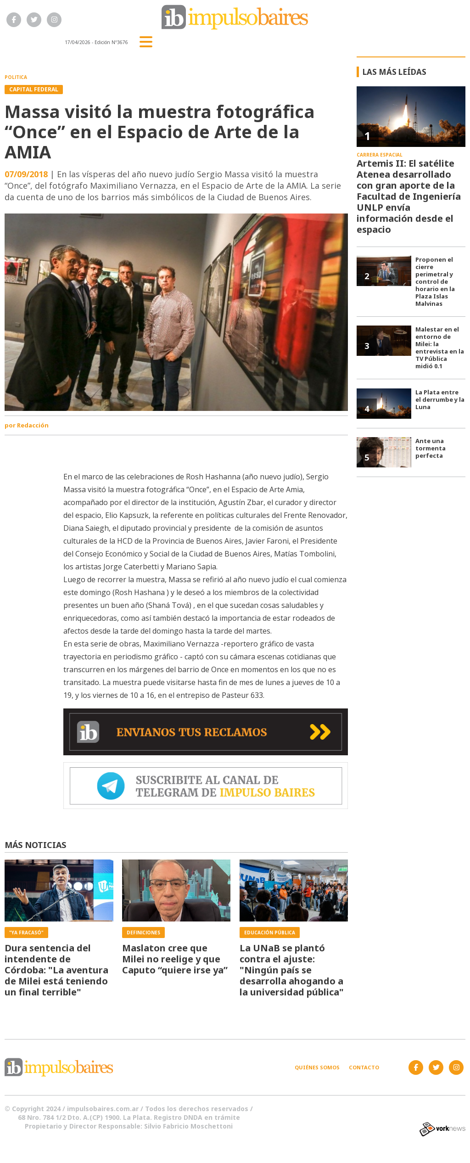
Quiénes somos (317, 1067)
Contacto (364, 1067)
